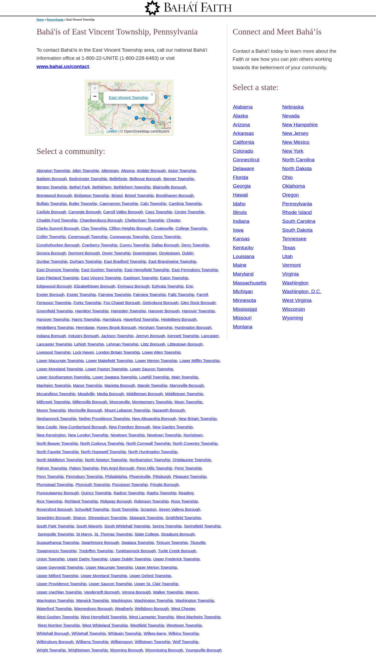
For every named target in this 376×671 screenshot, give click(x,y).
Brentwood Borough (54, 195)
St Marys (84, 534)
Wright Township (51, 650)
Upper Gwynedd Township (60, 567)
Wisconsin (293, 309)
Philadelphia (116, 476)
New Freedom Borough (129, 427)
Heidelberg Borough (179, 319)
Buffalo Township (52, 203)
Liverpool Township (53, 352)
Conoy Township (165, 236)
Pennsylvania (55, 19)
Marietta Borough (119, 385)
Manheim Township (54, 385)
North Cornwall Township (148, 443)
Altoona (127, 170)
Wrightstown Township (88, 650)
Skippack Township (146, 517)
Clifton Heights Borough (130, 228)
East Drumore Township (58, 270)
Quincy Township (96, 493)
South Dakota (297, 230)
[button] (136, 118)
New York (292, 151)
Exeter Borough (50, 294)
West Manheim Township (198, 617)
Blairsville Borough (169, 187)
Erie (189, 286)
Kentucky (243, 247)
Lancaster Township (54, 344)
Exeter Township (81, 294)
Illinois (240, 212)
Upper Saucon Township (110, 583)
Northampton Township (150, 460)
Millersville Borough (89, 402)
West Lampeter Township (151, 617)
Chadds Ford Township (57, 220)
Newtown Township (127, 435)
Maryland (243, 274)
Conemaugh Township (88, 236)
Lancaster (210, 336)
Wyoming (292, 317)
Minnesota (244, 300)
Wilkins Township (183, 633)
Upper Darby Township (87, 559)
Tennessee (294, 238)
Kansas (241, 238)
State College (147, 534)
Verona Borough (136, 592)
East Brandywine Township (172, 261)
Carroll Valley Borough (123, 212)
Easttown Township (141, 278)
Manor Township (87, 385)
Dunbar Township (52, 261)
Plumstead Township (55, 484)
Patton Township (83, 468)
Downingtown (145, 253)
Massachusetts (249, 283)
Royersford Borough (54, 509)
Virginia (290, 274)
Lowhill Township (154, 377)
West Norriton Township (59, 625)
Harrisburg (111, 319)
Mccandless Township (56, 393)
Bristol (117, 195)
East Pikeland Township (58, 278)
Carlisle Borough (51, 212)
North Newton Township (106, 460)
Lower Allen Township (161, 352)
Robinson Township (151, 501)
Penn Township (188, 468)
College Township (191, 228)
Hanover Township (198, 311)
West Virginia (297, 300)
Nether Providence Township (104, 418)
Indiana (241, 221)
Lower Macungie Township (60, 360)
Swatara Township (137, 542)
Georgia (242, 186)
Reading (186, 493)
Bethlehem (101, 187)
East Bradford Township (125, 261)
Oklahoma (293, 186)
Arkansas (243, 133)
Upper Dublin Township (130, 559)
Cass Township (158, 212)
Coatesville (163, 228)
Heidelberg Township (55, 327)
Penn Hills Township (154, 468)
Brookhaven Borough (174, 195)
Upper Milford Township (57, 575)
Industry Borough (83, 336)
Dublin (187, 253)
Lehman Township (122, 344)
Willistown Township (152, 641)
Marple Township (152, 385)
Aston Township (182, 170)
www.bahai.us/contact (63, 66)
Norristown (193, 435)
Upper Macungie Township (109, 567)
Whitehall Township (89, 633)
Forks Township (87, 302)
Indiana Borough (51, 336)
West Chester (183, 608)
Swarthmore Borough (100, 542)
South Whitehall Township (127, 526)
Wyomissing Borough (164, 650)
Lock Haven (83, 352)
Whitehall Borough (53, 633)
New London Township (88, 435)
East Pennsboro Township (195, 270)
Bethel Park (79, 187)
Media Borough (110, 393)
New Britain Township (197, 418)
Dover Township (116, 253)
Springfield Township (202, 526)
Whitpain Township (125, 633)
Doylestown (169, 253)
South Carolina (298, 221)
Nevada (290, 115)
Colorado (243, 151)
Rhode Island (297, 212)
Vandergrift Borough (102, 592)
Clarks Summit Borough (58, 228)
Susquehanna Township (58, 542)
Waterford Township (54, 608)
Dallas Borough (165, 245)
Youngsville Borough (203, 650)
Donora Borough (51, 253)
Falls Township (181, 294)
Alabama (243, 107)
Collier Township (51, 236)
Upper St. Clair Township (156, 583)
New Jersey (295, 133)
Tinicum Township (172, 542)
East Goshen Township (101, 270)
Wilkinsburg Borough (55, 641)
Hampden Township (128, 311)
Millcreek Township (53, 402)
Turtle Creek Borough (177, 551)
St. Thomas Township (113, 534)
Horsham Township (155, 327)
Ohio (287, 177)
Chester (173, 220)
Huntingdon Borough (193, 327)
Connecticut (246, 159)
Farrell (202, 294)
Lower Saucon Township (151, 369)
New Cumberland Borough (83, 427)
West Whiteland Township (105, 625)
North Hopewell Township (103, 451)
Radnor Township (129, 493)
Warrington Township (55, 600)
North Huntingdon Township (152, 451)
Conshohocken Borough (58, 245)
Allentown (110, 170)
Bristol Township (139, 195)
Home (40, 19)
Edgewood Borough (54, 286)
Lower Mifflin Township (199, 360)
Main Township (185, 377)
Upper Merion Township (156, 567)
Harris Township (86, 319)
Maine (239, 265)
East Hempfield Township (147, 270)
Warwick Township (92, 600)
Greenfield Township (55, 311)
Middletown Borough (144, 393)
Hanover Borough (164, 311)
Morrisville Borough (85, 410)
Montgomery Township (152, 402)
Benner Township (178, 178)
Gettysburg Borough (160, 302)
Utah (287, 256)
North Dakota (297, 168)
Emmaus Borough (134, 286)
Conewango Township (129, 236)
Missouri (242, 317)
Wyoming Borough (126, 650)
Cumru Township (134, 245)
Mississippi (245, 309)
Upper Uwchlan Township (59, 592)
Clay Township (94, 228)
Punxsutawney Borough (58, 493)
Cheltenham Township (144, 220)
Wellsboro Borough (152, 608)
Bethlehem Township (132, 187)
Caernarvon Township (118, 203)
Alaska (240, 115)
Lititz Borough (153, 344)
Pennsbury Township (84, 476)
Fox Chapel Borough (121, 302)
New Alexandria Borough (154, 418)
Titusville (197, 542)
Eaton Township (174, 278)
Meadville (86, 393)
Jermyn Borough (150, 336)
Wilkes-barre (155, 633)
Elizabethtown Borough (94, 286)
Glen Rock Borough (198, 302)
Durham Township (86, 261)
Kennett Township (183, 336)
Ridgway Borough (116, 501)
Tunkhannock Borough (136, 551)
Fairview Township (114, 294)
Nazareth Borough (168, 410)
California (243, 142)
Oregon (290, 195)
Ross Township (184, 501)
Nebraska (293, 107)
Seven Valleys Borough (179, 509)
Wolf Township (185, 641)
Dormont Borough (84, 253)
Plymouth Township (92, 484)
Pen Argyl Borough (117, 468)
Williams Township (92, 641)
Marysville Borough (187, 385)
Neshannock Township (57, 418)
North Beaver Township (57, 443)
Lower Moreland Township (60, 369)
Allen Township (85, 170)
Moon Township (188, 402)
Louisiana (243, 256)
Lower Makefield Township (109, 360)
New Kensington (51, 435)
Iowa (238, 230)
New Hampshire (300, 124)
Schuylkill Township (92, 509)
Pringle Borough (164, 484)
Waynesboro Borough (93, 608)
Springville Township (56, 534)
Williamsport (122, 641)
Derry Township (195, 245)
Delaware (243, 168)
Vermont (291, 265)
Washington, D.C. (301, 291)
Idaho (239, 203)
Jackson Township (117, 336)
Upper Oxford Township (150, 575)
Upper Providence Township (61, 583)
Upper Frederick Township (176, 559)
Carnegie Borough (84, 212)
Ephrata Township (168, 286)
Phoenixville (140, 476)
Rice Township (49, 501)
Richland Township (81, 501)
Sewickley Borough (54, 517)
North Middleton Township (60, 460)
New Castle (47, 427)
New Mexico (296, 142)
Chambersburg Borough (101, 220)
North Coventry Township (195, 443)
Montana (242, 326)
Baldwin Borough (52, 178)
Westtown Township (184, 625)
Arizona (241, 124)
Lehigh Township (89, 344)
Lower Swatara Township (114, 377)
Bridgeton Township (91, 195)
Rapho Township (161, 493)
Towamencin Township (57, 551)
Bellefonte (118, 178)
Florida (240, 177)
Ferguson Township (54, 302)
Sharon (79, 517)
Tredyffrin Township (96, 551)
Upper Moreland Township (104, 575)
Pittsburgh (162, 476)
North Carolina (298, 159)
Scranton (148, 509)
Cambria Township (185, 203)
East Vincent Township (128, 97)
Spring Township (166, 526)
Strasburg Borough (178, 534)
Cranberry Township (99, 245)
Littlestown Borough (185, 344)
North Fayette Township (58, 451)
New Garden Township (172, 427)
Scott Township (124, 509)
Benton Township (52, 187)
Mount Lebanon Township (127, 410)
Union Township (51, 559)
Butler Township (83, 203)
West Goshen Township (58, 617)
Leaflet (111, 131)
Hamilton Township (92, 311)
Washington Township (153, 600)
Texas (288, 247)
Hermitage (85, 327)
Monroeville (119, 402)
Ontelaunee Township (192, 460)
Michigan (243, 291)
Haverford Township (140, 319)
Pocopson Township (130, 484)
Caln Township (153, 203)
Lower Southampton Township (63, 377)
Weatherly (124, 608)
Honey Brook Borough (116, 327)
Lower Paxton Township (106, 369)
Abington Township (53, 170)
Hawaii (240, 195)
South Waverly (89, 526)
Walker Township (168, 592)
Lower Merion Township (156, 360)
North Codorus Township (102, 443)
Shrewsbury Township (107, 517)
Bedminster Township (88, 178)
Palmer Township (52, 468)
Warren (191, 592)
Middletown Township (184, 393)
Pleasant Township (190, 476)
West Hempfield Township (104, 617)
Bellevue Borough (145, 178)
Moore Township (51, 410)
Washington (121, 600)
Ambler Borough (151, 170)
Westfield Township (147, 625)
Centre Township (189, 212)
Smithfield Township (183, 517)
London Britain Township (118, 352)
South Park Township (55, 526)
